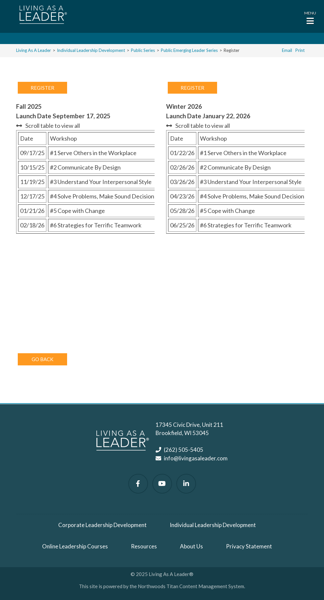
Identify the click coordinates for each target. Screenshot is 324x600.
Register (42, 88)
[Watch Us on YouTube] (162, 484)
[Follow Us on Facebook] (138, 484)
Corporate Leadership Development (102, 524)
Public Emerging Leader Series (189, 50)
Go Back (42, 359)
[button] (310, 17)
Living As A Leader (33, 50)
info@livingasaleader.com (196, 458)
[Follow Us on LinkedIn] (186, 484)
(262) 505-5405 (183, 449)
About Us (191, 546)
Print (300, 50)
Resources (144, 546)
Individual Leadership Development (91, 50)
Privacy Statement (249, 546)
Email (287, 50)
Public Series (143, 50)
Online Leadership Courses (75, 546)
